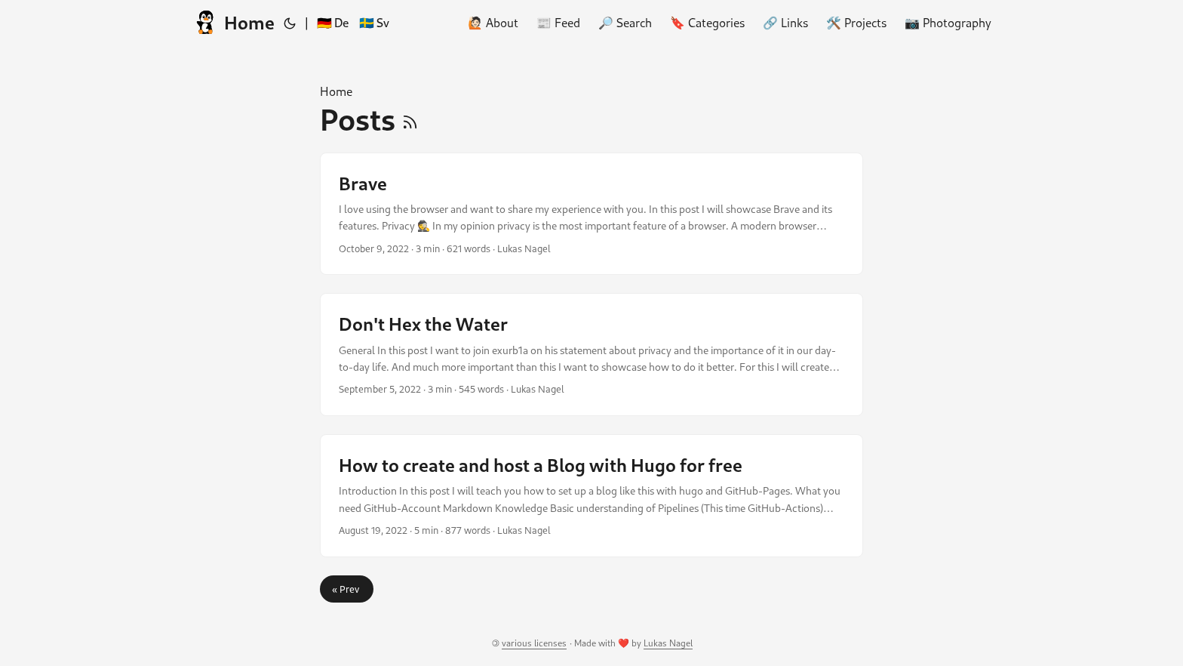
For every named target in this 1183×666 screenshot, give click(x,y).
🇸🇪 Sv (374, 22)
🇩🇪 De (333, 22)
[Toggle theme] (290, 22)
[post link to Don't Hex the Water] (591, 354)
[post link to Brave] (591, 214)
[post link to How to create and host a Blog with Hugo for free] (591, 496)
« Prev (346, 589)
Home (233, 22)
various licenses (534, 643)
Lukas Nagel (668, 643)
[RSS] (410, 119)
